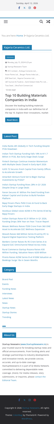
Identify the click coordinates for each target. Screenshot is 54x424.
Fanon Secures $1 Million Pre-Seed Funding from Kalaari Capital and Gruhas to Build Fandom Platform (25, 195)
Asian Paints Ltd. (11, 74)
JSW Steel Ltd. (10, 78)
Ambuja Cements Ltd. (27, 71)
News (5, 303)
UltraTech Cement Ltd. (24, 85)
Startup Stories (9, 312)
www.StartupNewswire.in (33, 344)
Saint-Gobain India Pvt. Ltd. (35, 82)
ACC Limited (12, 71)
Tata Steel (9, 85)
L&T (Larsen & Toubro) (14, 82)
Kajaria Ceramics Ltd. (26, 78)
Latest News (8, 298)
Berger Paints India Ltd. (29, 74)
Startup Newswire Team (17, 66)
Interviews (7, 293)
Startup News (8, 307)
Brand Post (7, 279)
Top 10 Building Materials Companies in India (26, 97)
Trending (10, 57)
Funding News (9, 288)
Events (5, 284)
